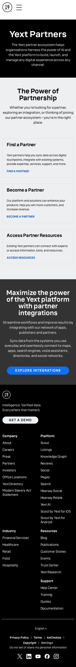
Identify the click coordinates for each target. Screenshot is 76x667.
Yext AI (45, 505)
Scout (45, 443)
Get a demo (20, 420)
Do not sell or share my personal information (38, 647)
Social (45, 470)
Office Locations (14, 477)
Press (6, 457)
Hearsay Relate (52, 498)
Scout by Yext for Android (53, 520)
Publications (50, 545)
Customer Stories (53, 552)
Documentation (52, 609)
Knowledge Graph (54, 457)
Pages (45, 477)
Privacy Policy (19, 637)
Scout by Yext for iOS (56, 512)
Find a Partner (18, 171)
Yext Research (51, 572)
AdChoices (54, 637)
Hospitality (10, 565)
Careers (8, 450)
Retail (6, 552)
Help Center (49, 588)
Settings (47, 643)
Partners (8, 464)
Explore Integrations (38, 370)
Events (45, 559)
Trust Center (50, 565)
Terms (38, 637)
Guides (46, 602)
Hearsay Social (51, 491)
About (6, 443)
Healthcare (10, 545)
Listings (46, 450)
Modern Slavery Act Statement (16, 493)
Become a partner (20, 216)
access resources (21, 258)
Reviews (47, 464)
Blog (44, 538)
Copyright (29, 643)
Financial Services (15, 538)
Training (46, 595)
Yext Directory (12, 484)
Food (6, 559)
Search (46, 484)
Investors (9, 470)
